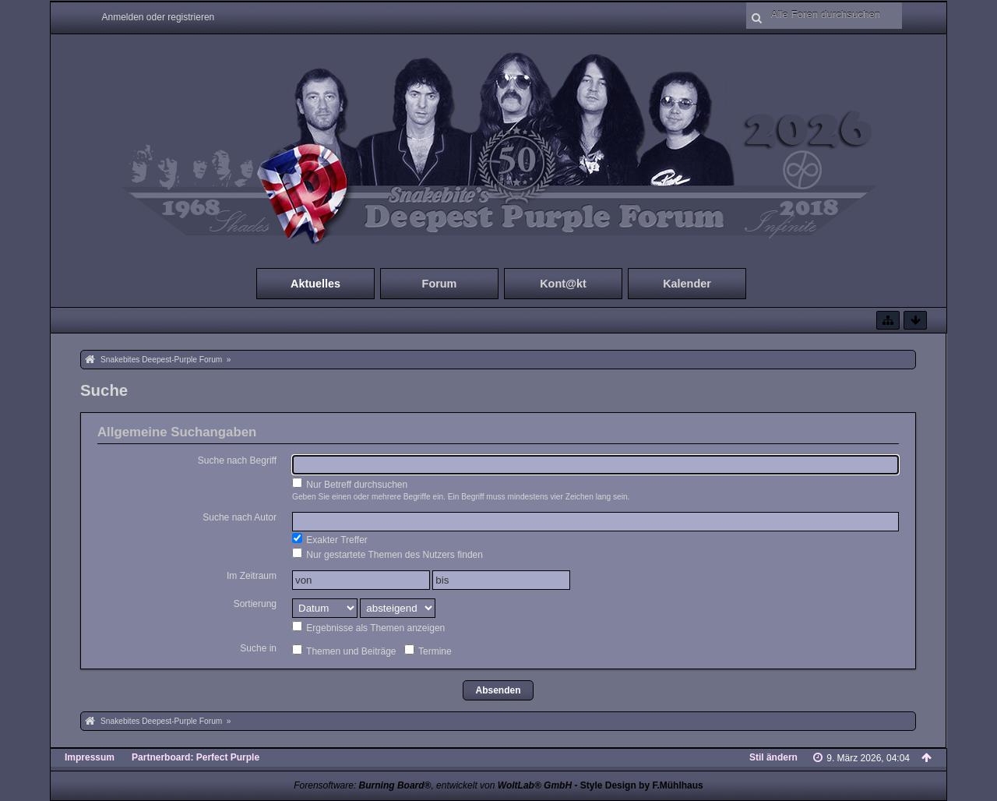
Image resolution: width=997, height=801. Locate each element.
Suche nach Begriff (237, 460)
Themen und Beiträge (344, 650)
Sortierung (255, 603)
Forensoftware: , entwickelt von (433, 785)
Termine (428, 650)
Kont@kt (563, 283)
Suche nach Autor (240, 517)
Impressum (89, 757)
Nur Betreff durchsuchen (349, 484)
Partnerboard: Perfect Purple (195, 757)
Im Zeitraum (252, 575)
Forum (439, 283)
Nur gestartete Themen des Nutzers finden (387, 554)
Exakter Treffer (330, 539)
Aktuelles (315, 283)
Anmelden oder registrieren (158, 17)
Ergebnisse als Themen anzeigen (368, 627)
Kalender (687, 283)
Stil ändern (773, 757)
